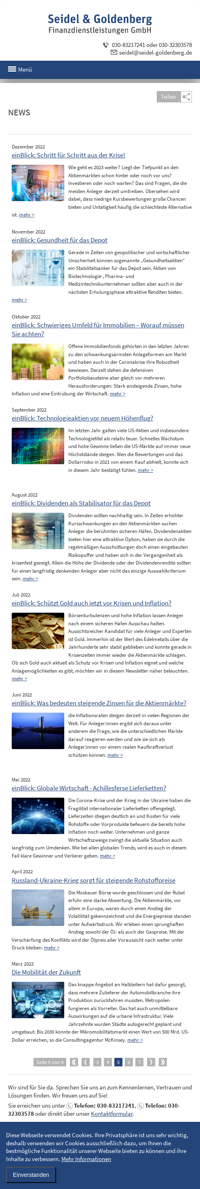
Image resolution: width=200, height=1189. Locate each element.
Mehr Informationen (86, 1159)
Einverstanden (31, 1175)
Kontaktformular (112, 1113)
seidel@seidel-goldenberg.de (155, 52)
